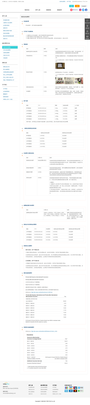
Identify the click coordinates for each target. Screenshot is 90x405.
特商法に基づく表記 (8, 99)
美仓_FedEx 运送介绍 (8, 77)
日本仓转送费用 (6, 50)
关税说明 (5, 58)
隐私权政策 (5, 96)
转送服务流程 (6, 20)
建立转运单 (87, 22)
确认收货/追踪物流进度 (8, 36)
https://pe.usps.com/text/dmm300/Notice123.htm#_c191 (44, 331)
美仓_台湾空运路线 (7, 74)
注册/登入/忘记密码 (7, 22)
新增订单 (5, 28)
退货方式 (5, 38)
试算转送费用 (62, 1)
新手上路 (37, 10)
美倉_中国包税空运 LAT (8, 80)
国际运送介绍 (6, 66)
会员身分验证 (6, 25)
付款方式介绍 (6, 55)
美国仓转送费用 (6, 47)
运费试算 (87, 28)
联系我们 (87, 38)
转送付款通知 (6, 33)
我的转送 (27, 10)
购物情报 (48, 10)
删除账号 (5, 94)
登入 (71, 6)
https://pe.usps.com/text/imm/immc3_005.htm (41, 292)
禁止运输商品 (6, 69)
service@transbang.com (9, 393)
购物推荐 (59, 10)
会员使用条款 (6, 91)
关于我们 (5, 88)
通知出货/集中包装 (7, 30)
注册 (77, 6)
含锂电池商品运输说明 (8, 72)
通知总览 (87, 33)
